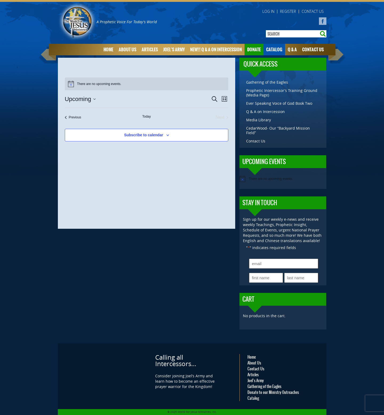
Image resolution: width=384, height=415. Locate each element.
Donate (254, 49)
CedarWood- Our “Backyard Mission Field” (278, 130)
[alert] (147, 83)
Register (288, 11)
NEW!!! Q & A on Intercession (216, 49)
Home (108, 49)
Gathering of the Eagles (267, 82)
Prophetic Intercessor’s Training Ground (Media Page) (281, 93)
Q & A (292, 49)
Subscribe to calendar (143, 135)
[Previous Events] (73, 117)
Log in (268, 11)
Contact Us (313, 11)
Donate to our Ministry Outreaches (273, 392)
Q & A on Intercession (265, 111)
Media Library (258, 119)
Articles (150, 49)
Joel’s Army (174, 49)
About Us (127, 49)
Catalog (274, 49)
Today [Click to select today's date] (146, 116)
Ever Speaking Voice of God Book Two (279, 103)
